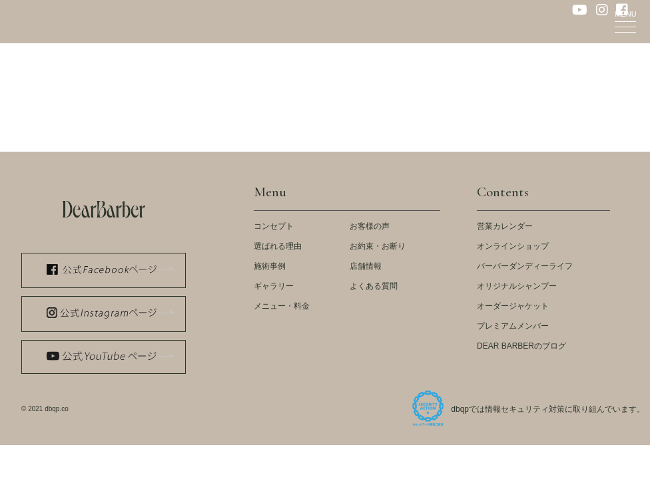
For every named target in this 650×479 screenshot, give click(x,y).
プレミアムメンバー (513, 326)
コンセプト (274, 226)
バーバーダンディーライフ (525, 266)
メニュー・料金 (282, 306)
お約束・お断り (378, 246)
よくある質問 (374, 286)
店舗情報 (366, 266)
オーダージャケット (513, 306)
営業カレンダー (505, 226)
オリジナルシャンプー (517, 286)
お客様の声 (370, 226)
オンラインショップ (513, 246)
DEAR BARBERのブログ (521, 346)
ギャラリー (274, 286)
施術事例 (270, 266)
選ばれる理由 (278, 246)
